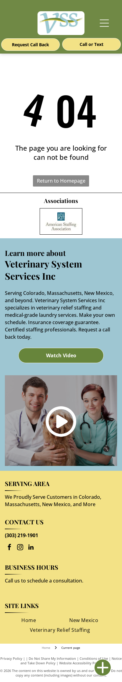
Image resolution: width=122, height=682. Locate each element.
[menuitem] (29, 620)
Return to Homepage (61, 180)
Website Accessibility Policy (80, 663)
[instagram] (20, 548)
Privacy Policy (11, 658)
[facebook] (9, 548)
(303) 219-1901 (21, 535)
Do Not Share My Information (52, 658)
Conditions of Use (94, 658)
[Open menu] (104, 23)
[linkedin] (30, 548)
